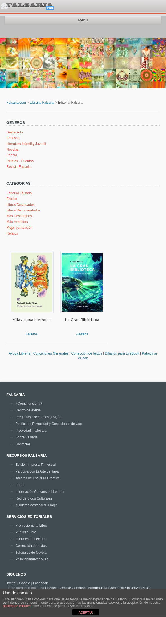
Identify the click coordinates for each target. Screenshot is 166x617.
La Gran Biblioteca (82, 320)
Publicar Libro (26, 532)
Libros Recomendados (23, 210)
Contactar (23, 444)
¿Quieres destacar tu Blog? (36, 505)
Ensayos (12, 138)
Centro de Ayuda (28, 410)
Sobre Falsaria (26, 437)
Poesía (11, 155)
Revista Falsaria (18, 167)
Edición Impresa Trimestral (36, 465)
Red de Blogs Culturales (34, 498)
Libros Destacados (20, 205)
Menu (83, 20)
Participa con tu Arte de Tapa (37, 471)
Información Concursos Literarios (40, 492)
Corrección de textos (87, 353)
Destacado (14, 132)
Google (24, 583)
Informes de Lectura (31, 539)
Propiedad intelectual (31, 431)
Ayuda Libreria (19, 353)
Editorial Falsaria (19, 193)
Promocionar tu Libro (31, 525)
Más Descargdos (19, 216)
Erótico (11, 199)
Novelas (12, 150)
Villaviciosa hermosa (32, 320)
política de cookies (17, 606)
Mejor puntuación (19, 228)
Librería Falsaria (42, 102)
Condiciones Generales (51, 353)
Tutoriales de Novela (31, 552)
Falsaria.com (16, 102)
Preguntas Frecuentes (32, 417)
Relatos (12, 233)
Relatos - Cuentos (20, 161)
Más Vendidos (17, 222)
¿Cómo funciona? (29, 404)
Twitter (11, 583)
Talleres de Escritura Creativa (38, 478)
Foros (20, 485)
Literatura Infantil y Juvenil (26, 144)
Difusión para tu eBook (122, 353)
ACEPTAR (86, 612)
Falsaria (32, 334)
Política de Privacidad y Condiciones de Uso (49, 424)
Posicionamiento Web (32, 559)
